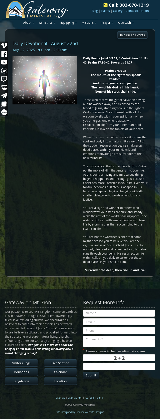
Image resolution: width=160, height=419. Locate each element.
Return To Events (132, 35)
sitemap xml (75, 397)
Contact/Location (137, 11)
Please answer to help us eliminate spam (114, 351)
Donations (21, 372)
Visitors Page (21, 363)
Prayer (107, 23)
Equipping (68, 23)
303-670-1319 (134, 5)
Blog (95, 11)
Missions (89, 23)
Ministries (47, 23)
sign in (100, 397)
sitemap (60, 397)
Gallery (117, 11)
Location (60, 381)
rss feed (89, 397)
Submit (91, 375)
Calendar (60, 372)
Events (105, 11)
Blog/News (21, 381)
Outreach (126, 23)
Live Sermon (60, 363)
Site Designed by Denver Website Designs (80, 412)
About (28, 23)
